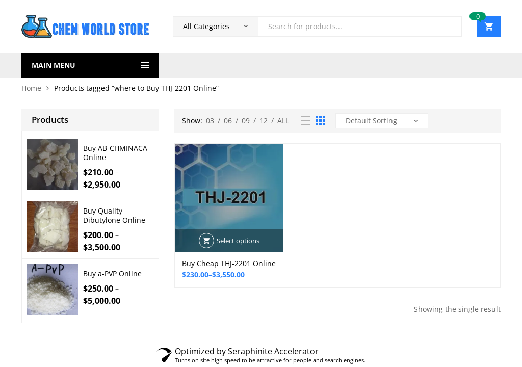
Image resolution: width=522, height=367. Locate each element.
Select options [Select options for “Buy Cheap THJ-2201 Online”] (238, 240)
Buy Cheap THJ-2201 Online (229, 263)
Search (450, 26)
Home (31, 88)
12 (263, 120)
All (283, 120)
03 (210, 120)
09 (246, 120)
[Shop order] (381, 120)
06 (228, 120)
